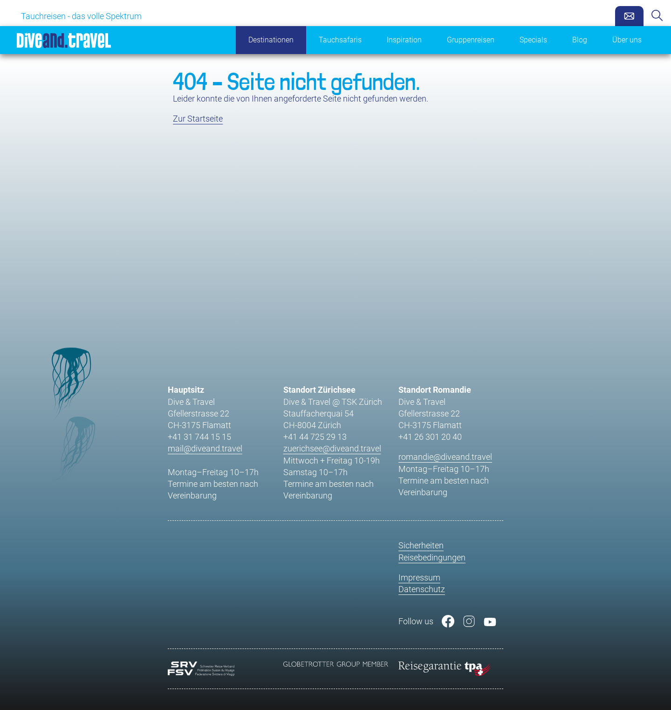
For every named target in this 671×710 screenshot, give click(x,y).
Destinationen (271, 39)
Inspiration (404, 39)
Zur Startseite (198, 118)
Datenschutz (421, 589)
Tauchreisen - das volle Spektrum (81, 16)
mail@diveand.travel (205, 448)
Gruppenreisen (470, 39)
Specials (533, 39)
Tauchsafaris (340, 39)
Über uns (627, 39)
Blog (579, 39)
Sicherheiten (421, 545)
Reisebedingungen (432, 557)
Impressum (419, 577)
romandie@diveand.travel (445, 457)
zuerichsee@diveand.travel (332, 448)
